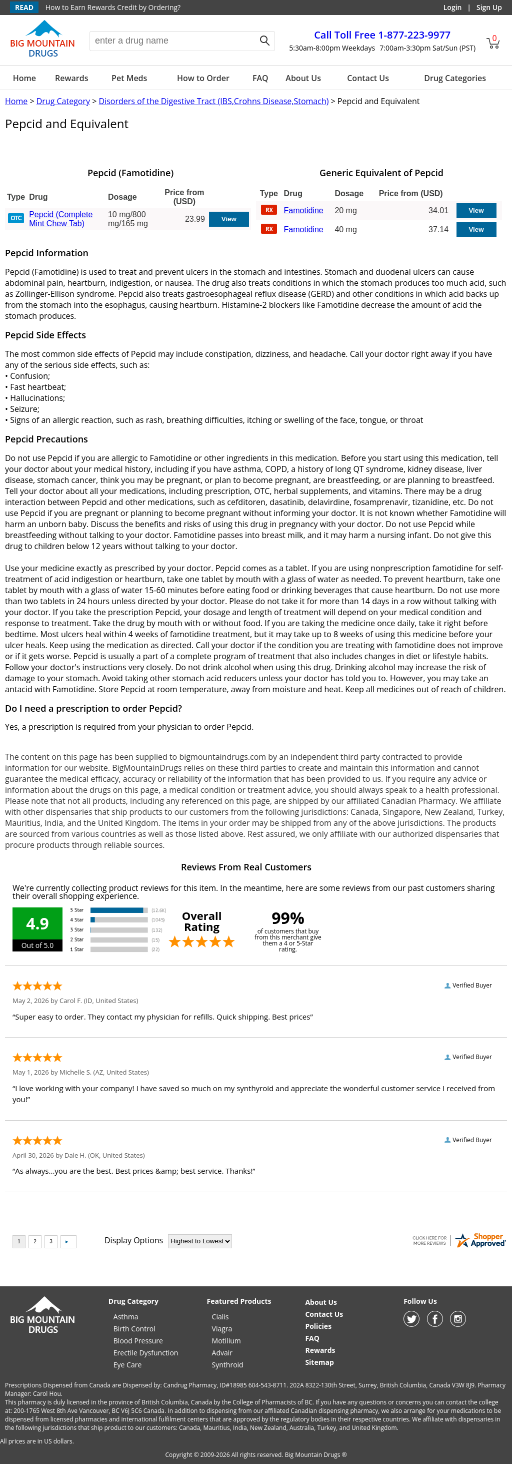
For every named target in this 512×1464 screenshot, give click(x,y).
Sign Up (489, 7)
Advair (222, 1352)
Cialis (220, 1316)
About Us (303, 78)
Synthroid (228, 1364)
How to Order (203, 78)
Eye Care (128, 1364)
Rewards (71, 78)
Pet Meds (129, 78)
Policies (318, 1326)
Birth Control (135, 1328)
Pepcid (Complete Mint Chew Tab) (60, 219)
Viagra (222, 1328)
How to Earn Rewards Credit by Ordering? (113, 7)
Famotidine (304, 210)
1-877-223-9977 (382, 35)
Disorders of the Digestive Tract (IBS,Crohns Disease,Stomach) (213, 101)
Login (453, 7)
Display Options (133, 1240)
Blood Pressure (138, 1340)
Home (24, 78)
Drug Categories (455, 78)
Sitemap (319, 1362)
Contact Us (368, 78)
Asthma (126, 1316)
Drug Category (63, 101)
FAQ (260, 78)
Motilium (226, 1340)
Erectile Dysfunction (146, 1352)
